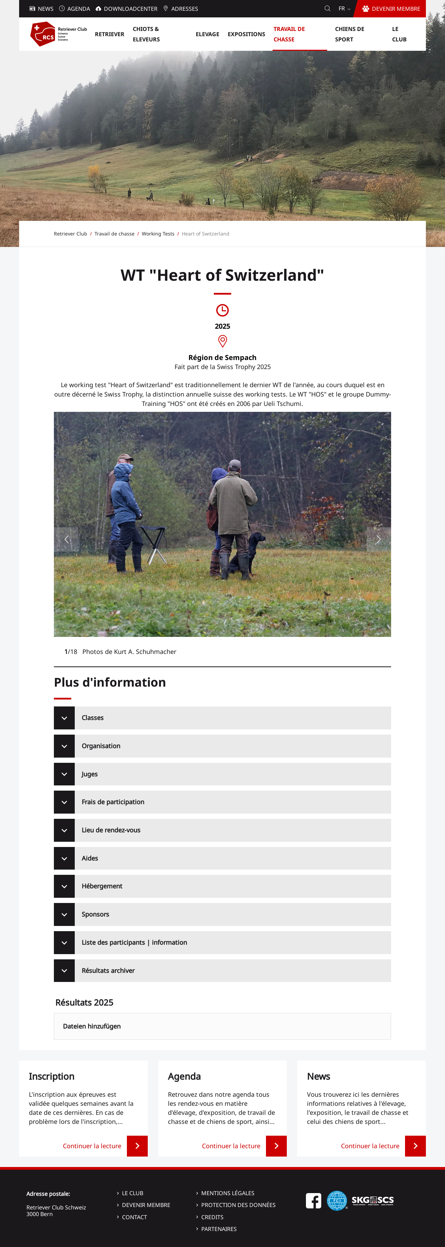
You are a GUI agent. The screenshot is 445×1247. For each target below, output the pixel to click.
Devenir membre (146, 1205)
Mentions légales (227, 1193)
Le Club (132, 1193)
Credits (212, 1217)
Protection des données (238, 1205)
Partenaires (219, 1229)
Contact (134, 1217)
